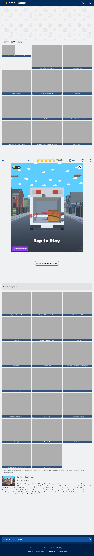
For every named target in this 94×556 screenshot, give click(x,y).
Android (76, 470)
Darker (72, 160)
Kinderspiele (17, 470)
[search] (90, 539)
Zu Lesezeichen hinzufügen (47, 263)
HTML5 (69, 470)
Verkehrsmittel (8, 472)
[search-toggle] (83, 3)
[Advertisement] (24, 22)
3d (40, 470)
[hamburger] (3, 3)
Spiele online (7, 470)
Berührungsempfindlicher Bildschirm (54, 470)
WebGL (83, 470)
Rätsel (35, 470)
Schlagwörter (51, 551)
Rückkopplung (63, 551)
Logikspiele (27, 470)
